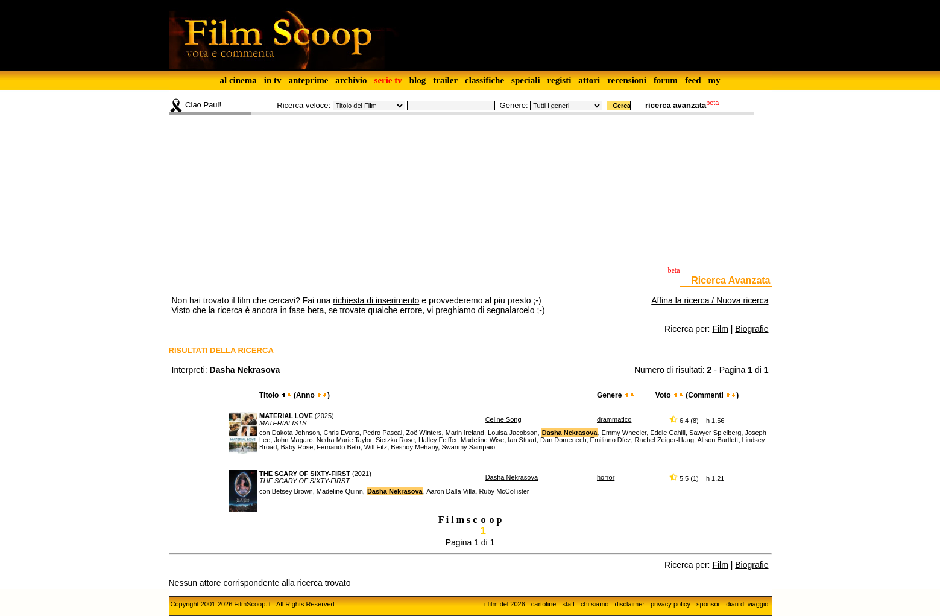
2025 (324, 415)
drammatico (614, 419)
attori (589, 80)
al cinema (237, 80)
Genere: (514, 105)
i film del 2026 (504, 604)
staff (568, 604)
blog (417, 80)
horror (605, 477)
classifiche (484, 80)
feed (693, 80)
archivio (351, 80)
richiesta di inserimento (376, 300)
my (714, 80)
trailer (445, 80)
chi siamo (594, 604)
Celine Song (503, 419)
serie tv (388, 80)
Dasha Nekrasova (511, 477)
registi (559, 80)
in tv (273, 80)
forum (666, 80)
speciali (525, 80)
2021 (362, 473)
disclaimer (629, 604)
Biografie (751, 329)
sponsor (708, 604)
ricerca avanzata (675, 105)
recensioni (626, 80)
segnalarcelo (510, 310)
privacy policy (670, 604)
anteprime (308, 80)
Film (720, 329)
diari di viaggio (747, 604)
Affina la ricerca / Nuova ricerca (709, 300)
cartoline (544, 604)
